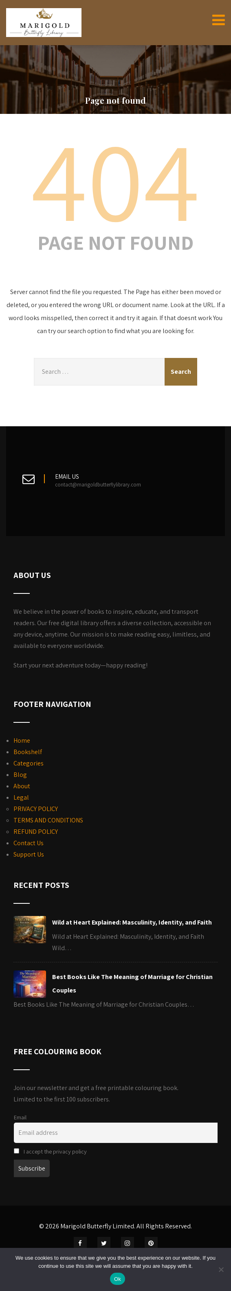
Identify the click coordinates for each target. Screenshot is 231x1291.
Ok (117, 1279)
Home (21, 740)
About (21, 786)
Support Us (28, 854)
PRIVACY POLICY (35, 809)
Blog (20, 774)
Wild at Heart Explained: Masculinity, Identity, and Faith (132, 922)
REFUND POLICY (35, 831)
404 (115, 179)
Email (20, 1117)
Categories (28, 763)
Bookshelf (27, 752)
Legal (21, 797)
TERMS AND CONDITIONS (48, 820)
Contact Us (28, 843)
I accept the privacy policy (50, 1151)
